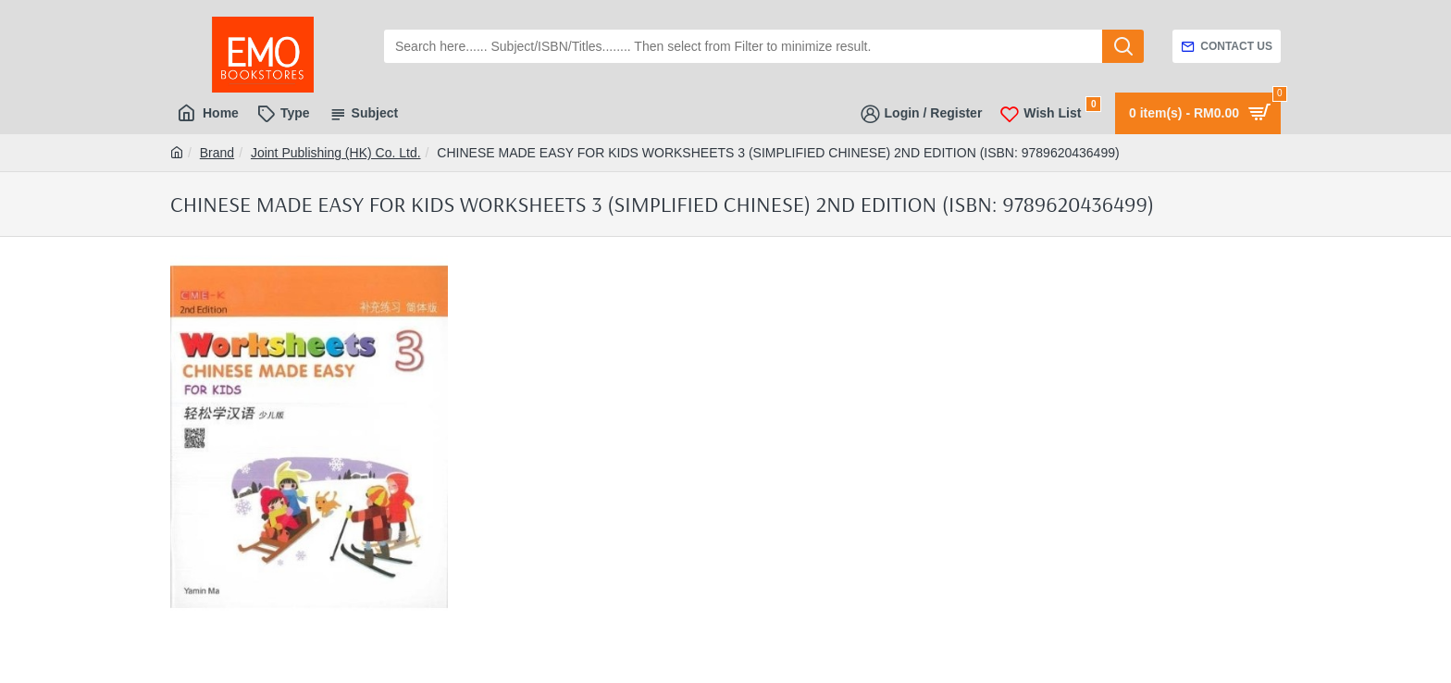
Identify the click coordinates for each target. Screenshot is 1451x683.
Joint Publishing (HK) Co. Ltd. (336, 152)
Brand (217, 152)
